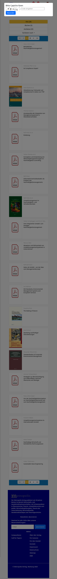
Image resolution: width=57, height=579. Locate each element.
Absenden (10, 13)
